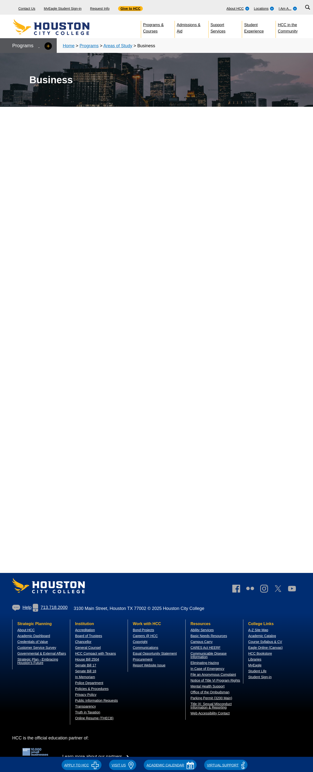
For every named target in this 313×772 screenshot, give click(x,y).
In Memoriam (85, 677)
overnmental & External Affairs (43, 653)
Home (69, 45)
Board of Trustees (88, 636)
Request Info (99, 9)
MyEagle (254, 665)
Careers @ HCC (145, 636)
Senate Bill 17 (85, 665)
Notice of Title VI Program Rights (215, 680)
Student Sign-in (260, 677)
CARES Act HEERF (205, 648)
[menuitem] (238, 7)
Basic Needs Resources (208, 636)
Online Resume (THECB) (94, 718)
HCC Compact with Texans (95, 653)
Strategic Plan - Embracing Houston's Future (37, 661)
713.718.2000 (50, 607)
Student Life (257, 671)
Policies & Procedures (92, 689)
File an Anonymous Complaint (213, 675)
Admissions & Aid (189, 27)
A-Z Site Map (258, 630)
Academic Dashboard (33, 636)
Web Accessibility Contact (210, 713)
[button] (81, 764)
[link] (266, 590)
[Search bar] (307, 7)
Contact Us (26, 9)
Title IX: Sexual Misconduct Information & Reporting (211, 705)
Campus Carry (201, 642)
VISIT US (123, 765)
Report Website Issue (149, 665)
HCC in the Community (288, 27)
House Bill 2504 (87, 659)
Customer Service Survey (36, 648)
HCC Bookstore (260, 653)
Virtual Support (226, 765)
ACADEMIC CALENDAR (170, 765)
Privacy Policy (85, 695)
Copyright (140, 642)
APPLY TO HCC (81, 765)
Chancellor (83, 642)
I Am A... (288, 8)
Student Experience (254, 27)
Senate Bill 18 (85, 671)
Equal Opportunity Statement (155, 653)
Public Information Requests (96, 700)
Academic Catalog (262, 636)
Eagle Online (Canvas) (265, 648)
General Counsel (88, 648)
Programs (89, 45)
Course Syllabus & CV (265, 642)
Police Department (89, 683)
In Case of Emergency (207, 669)
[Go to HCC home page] (62, 27)
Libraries (254, 659)
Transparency (85, 706)
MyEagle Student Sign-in (62, 9)
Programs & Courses (153, 27)
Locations (264, 8)
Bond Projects (143, 630)
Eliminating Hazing (204, 663)
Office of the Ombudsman (209, 692)
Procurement (142, 659)
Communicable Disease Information (208, 655)
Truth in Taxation (87, 712)
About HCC (237, 8)
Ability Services (202, 630)
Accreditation (85, 630)
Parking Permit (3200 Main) (211, 698)
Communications (145, 648)
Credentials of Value (32, 642)
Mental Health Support (207, 686)
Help (22, 607)
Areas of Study (117, 45)
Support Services (218, 27)
